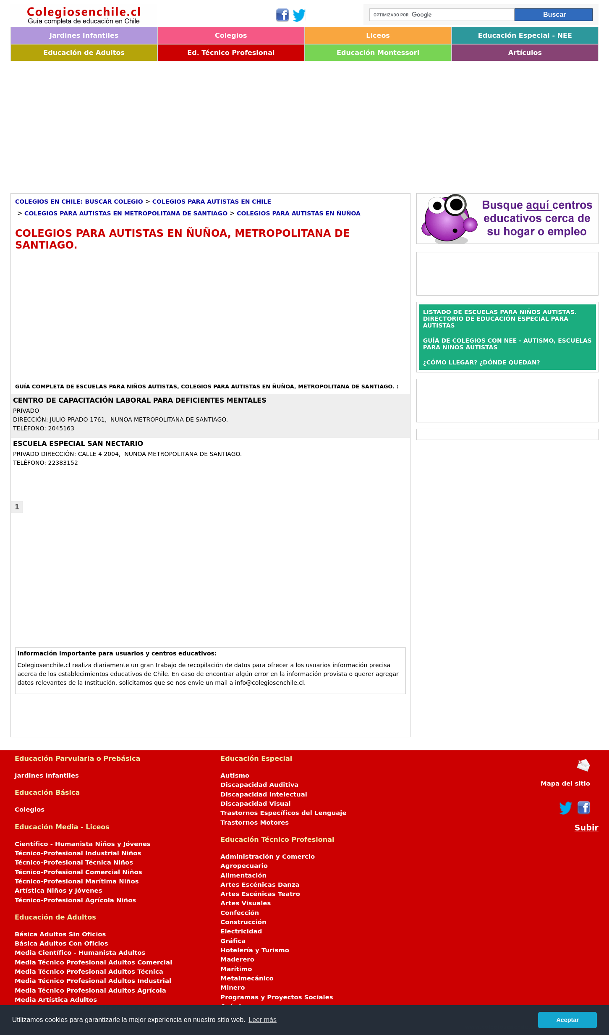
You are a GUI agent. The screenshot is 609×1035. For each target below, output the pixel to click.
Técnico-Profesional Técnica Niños (74, 862)
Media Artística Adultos (56, 1000)
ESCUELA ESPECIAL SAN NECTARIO (78, 444)
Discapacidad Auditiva (259, 785)
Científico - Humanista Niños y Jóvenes (83, 844)
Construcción (243, 922)
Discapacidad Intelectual (263, 794)
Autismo (234, 775)
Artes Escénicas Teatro (260, 894)
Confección (239, 913)
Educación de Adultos (84, 53)
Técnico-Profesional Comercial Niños (78, 872)
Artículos (525, 53)
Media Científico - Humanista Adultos (80, 952)
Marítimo (236, 969)
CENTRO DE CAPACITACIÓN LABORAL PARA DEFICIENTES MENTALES (140, 400)
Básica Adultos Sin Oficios (60, 934)
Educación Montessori (378, 53)
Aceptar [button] (567, 1020)
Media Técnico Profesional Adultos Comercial (93, 962)
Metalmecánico (246, 978)
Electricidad (241, 931)
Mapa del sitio (565, 783)
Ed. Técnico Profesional (230, 53)
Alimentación (243, 875)
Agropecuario (244, 866)
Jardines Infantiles (84, 35)
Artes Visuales (245, 903)
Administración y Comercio (267, 856)
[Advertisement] (262, 124)
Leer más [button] (262, 1019)
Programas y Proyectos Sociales (276, 997)
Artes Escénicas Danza (259, 884)
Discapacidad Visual (255, 803)
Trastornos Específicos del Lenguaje (283, 813)
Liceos (378, 35)
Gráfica (233, 941)
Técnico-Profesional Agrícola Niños (75, 900)
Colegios (231, 35)
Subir (587, 828)
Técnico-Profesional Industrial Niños (78, 853)
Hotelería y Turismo (254, 950)
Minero (232, 987)
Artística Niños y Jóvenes (58, 890)
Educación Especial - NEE (525, 35)
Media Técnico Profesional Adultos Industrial (93, 981)
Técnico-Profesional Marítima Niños (77, 881)
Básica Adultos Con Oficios (61, 943)
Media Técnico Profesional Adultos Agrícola (90, 990)
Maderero (237, 959)
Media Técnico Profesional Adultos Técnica (89, 971)
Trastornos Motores (254, 822)
